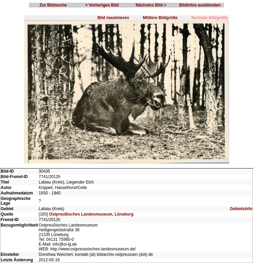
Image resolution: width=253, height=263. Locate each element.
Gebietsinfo (241, 208)
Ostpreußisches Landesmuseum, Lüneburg (91, 214)
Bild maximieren (113, 17)
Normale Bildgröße (209, 17)
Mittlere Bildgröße (160, 17)
